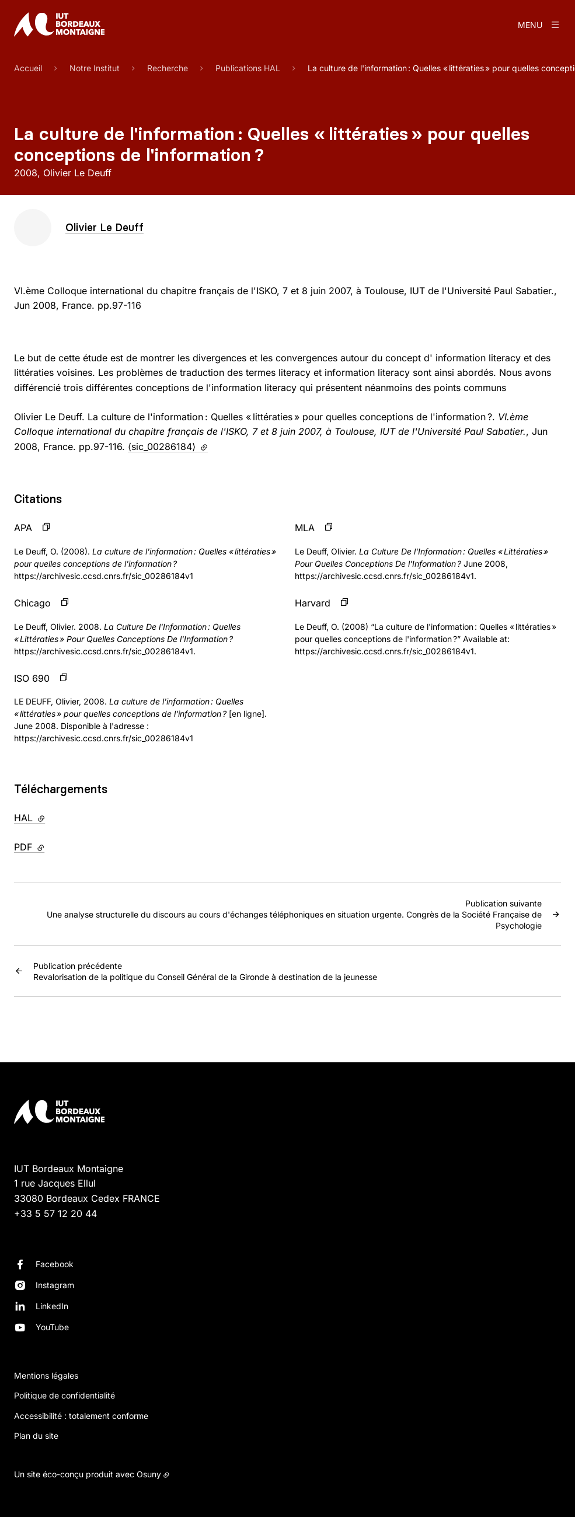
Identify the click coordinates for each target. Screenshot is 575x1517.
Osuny (149, 1474)
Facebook (55, 1264)
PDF (53, 846)
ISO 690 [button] (32, 678)
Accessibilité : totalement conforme (81, 1416)
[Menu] (539, 24)
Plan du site (36, 1436)
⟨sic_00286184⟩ (168, 446)
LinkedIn (52, 1306)
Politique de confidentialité (64, 1395)
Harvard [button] (312, 603)
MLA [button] (305, 527)
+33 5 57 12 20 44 (55, 1213)
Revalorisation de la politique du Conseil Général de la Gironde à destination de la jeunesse (205, 971)
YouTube (52, 1327)
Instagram (55, 1285)
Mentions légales (46, 1375)
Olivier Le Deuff (104, 227)
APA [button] (23, 527)
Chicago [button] (32, 603)
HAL (53, 817)
